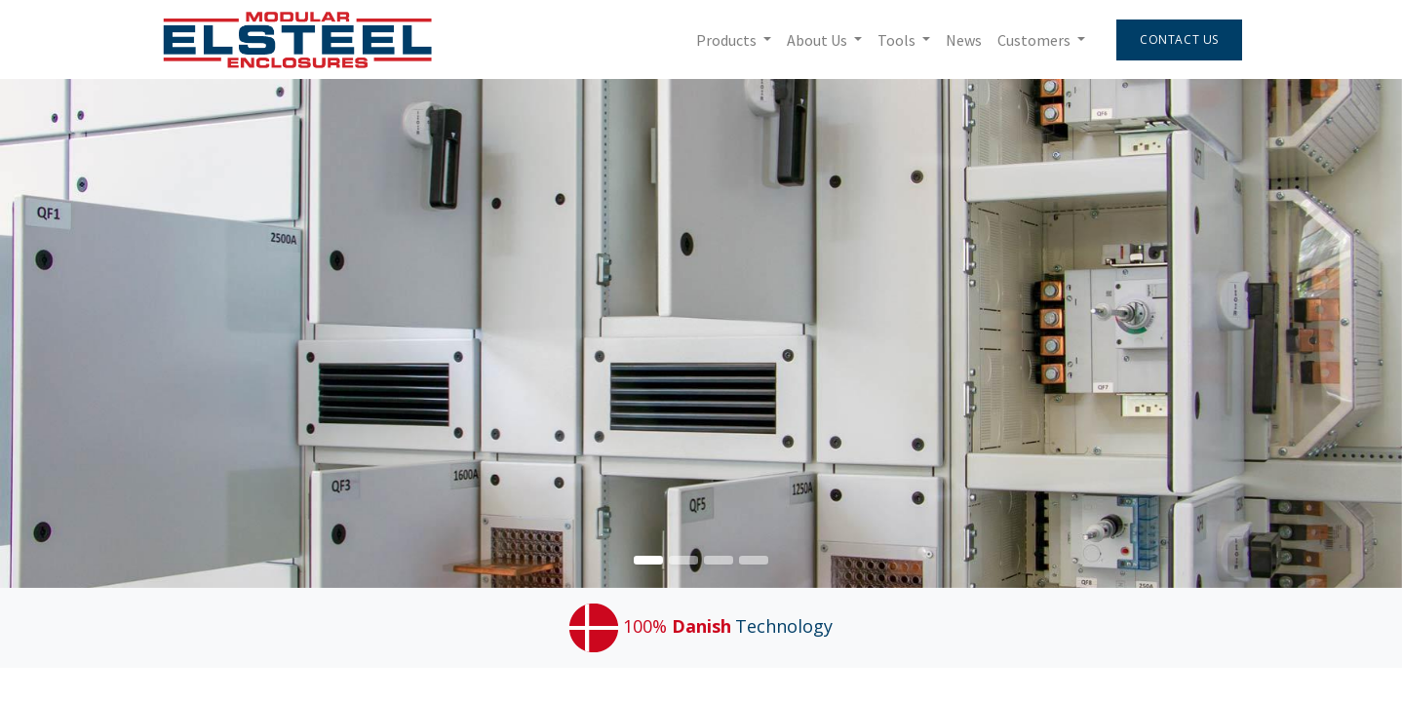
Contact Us (1179, 39)
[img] (1346, 333)
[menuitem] (964, 39)
